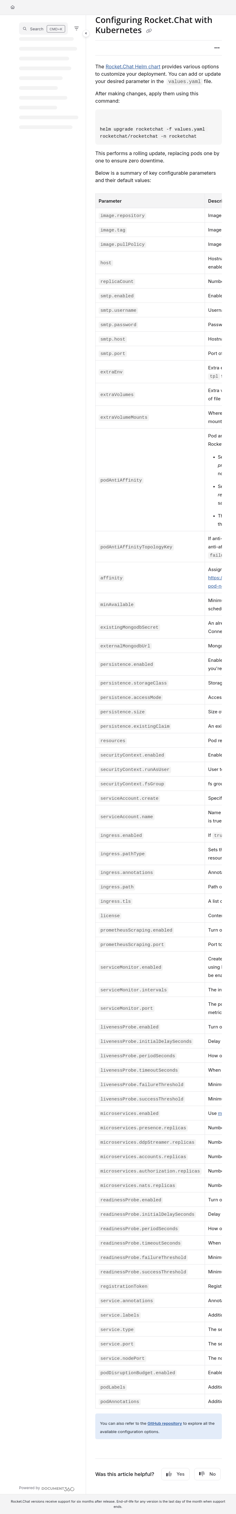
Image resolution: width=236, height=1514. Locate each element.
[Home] (12, 7)
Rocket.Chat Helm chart (133, 66)
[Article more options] (217, 48)
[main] (158, 754)
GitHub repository (165, 1423)
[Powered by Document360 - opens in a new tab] (47, 1488)
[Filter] (76, 28)
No (207, 1474)
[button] (43, 28)
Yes (175, 1474)
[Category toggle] (86, 33)
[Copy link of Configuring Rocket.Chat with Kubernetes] (149, 31)
